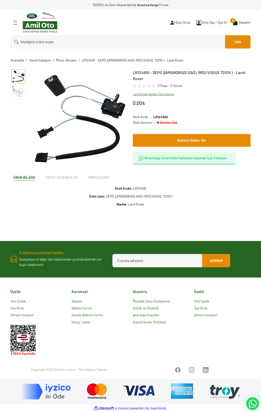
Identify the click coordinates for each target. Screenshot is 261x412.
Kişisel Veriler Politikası (149, 322)
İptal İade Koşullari (146, 315)
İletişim (77, 301)
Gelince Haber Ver (191, 140)
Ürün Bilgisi (24, 177)
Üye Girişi (17, 308)
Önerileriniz (98, 177)
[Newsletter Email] (171, 260)
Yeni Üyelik (18, 301)
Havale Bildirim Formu (87, 315)
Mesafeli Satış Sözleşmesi (151, 301)
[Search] (130, 42)
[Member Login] (198, 22)
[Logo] (40, 22)
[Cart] (242, 22)
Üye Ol (222, 22)
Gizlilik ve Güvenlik (146, 308)
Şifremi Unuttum (22, 315)
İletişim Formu (82, 308)
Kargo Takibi (81, 322)
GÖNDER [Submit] (216, 261)
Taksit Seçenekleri (62, 177)
